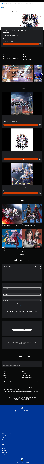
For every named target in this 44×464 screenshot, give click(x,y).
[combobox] (22, 287)
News (23, 3)
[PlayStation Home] (2, 3)
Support (30, 3)
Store (27, 3)
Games (5, 3)
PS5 (8, 3)
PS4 (11, 3)
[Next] (42, 72)
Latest (3, 10)
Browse (25, 10)
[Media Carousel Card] (17, 72)
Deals (13, 10)
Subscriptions (19, 10)
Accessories (19, 3)
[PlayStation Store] (5, 7)
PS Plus (14, 3)
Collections (8, 10)
